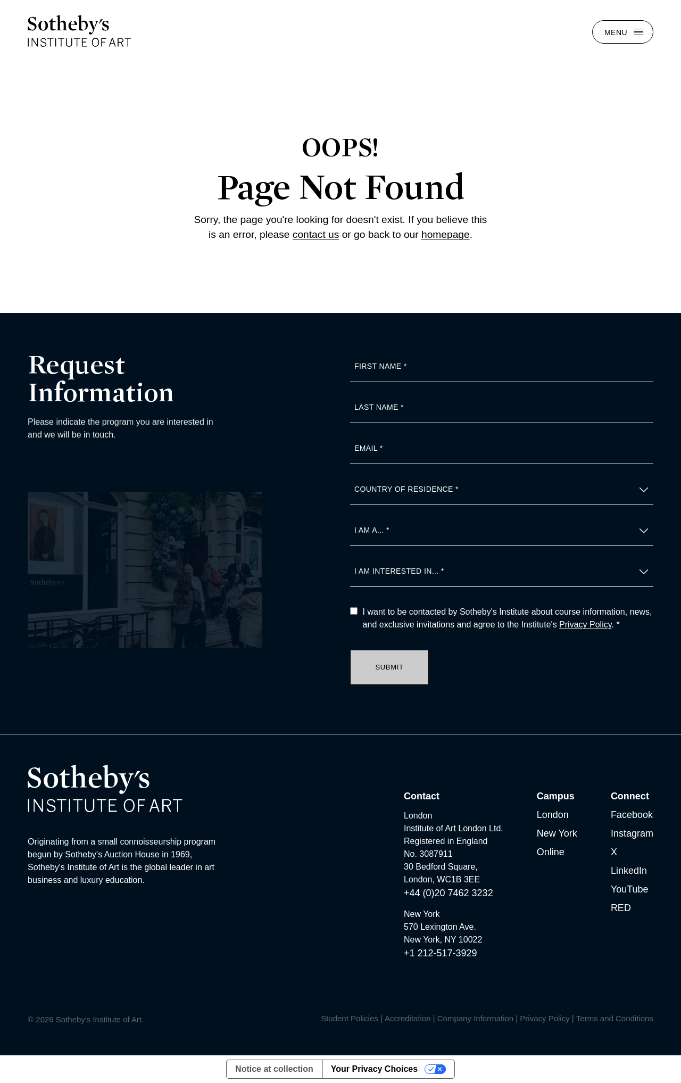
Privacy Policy (585, 624)
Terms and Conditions (614, 1018)
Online (550, 852)
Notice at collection (274, 1068)
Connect (630, 796)
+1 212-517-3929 (440, 953)
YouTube (630, 889)
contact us (316, 234)
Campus (556, 796)
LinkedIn (629, 870)
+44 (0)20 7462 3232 (448, 893)
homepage (445, 234)
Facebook (632, 814)
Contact (421, 796)
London (553, 814)
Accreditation (408, 1018)
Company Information (475, 1018)
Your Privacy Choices (374, 1068)
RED (621, 908)
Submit (390, 667)
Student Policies (349, 1018)
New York (557, 833)
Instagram (632, 833)
